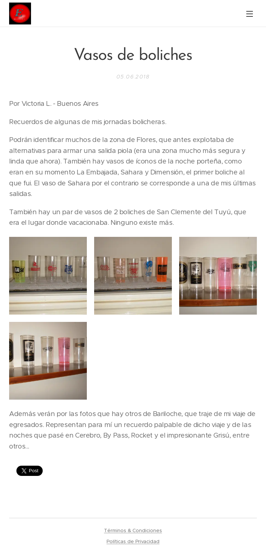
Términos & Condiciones (133, 530)
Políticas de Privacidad (133, 541)
